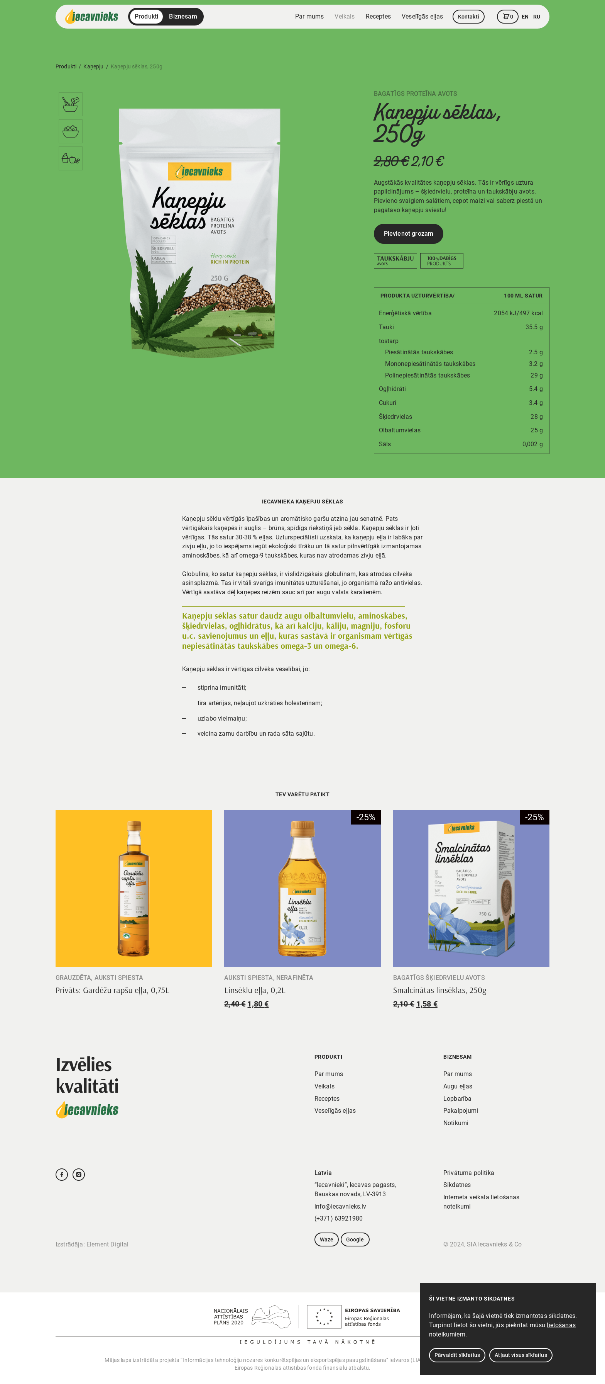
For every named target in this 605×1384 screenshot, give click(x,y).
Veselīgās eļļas (422, 16)
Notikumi (455, 1123)
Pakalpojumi (460, 1110)
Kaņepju (93, 66)
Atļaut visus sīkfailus (521, 1355)
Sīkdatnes (457, 1184)
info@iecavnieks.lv (340, 1206)
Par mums (309, 16)
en (525, 17)
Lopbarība (457, 1098)
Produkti (146, 16)
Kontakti (468, 17)
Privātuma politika (468, 1173)
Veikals (345, 16)
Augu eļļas (458, 1086)
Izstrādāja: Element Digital (92, 1244)
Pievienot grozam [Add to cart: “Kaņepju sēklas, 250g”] (409, 233)
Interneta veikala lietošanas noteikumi (481, 1202)
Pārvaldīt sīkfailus (457, 1355)
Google (355, 1239)
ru (536, 17)
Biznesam (183, 16)
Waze (327, 1239)
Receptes (378, 16)
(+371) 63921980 (338, 1218)
